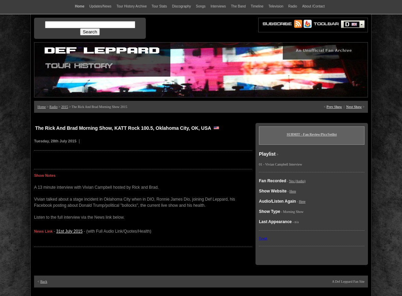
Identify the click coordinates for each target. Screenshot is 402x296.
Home (41, 107)
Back (43, 281)
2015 (64, 107)
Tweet (263, 238)
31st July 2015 (69, 231)
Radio (53, 107)
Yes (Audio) (297, 181)
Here (292, 191)
